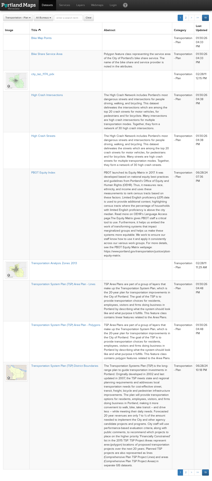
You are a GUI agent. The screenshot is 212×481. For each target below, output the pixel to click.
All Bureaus (43, 17)
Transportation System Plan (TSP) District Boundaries (64, 366)
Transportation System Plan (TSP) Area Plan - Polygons (65, 325)
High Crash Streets (43, 136)
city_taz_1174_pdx (42, 74)
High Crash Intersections (47, 95)
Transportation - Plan (18, 17)
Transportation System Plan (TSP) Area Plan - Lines (63, 284)
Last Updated (201, 28)
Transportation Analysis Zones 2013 (54, 263)
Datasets (47, 5)
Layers (80, 5)
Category (180, 30)
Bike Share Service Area (46, 54)
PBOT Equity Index (43, 172)
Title (36, 30)
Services (64, 5)
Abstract (109, 30)
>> (197, 17)
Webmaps (97, 5)
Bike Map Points (41, 38)
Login (113, 5)
